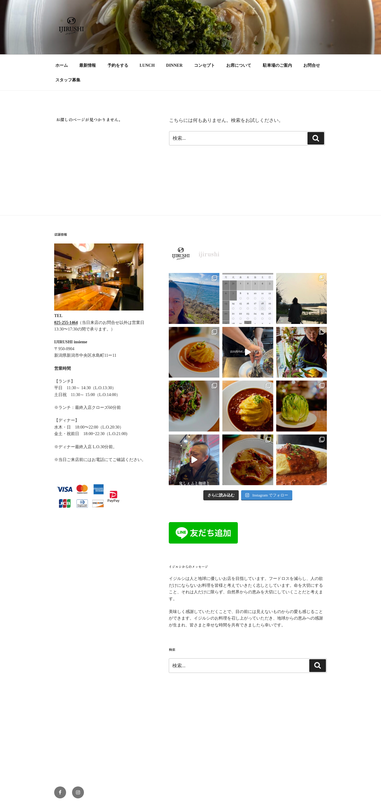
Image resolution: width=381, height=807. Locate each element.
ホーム (61, 65)
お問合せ (311, 65)
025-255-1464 (66, 322)
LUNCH (147, 65)
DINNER (174, 65)
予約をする (117, 65)
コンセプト (204, 65)
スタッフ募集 (67, 80)
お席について (238, 65)
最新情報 (87, 65)
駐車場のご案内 (277, 65)
